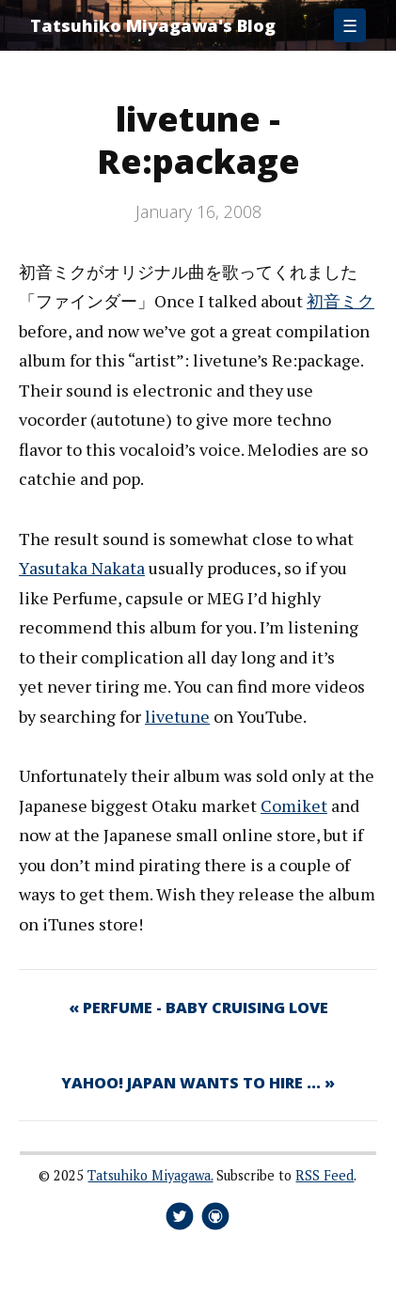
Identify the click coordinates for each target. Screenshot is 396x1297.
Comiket (294, 805)
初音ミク (340, 300)
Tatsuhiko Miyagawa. (150, 1175)
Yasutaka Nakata (82, 567)
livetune (177, 716)
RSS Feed (324, 1175)
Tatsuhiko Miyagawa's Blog (153, 25)
